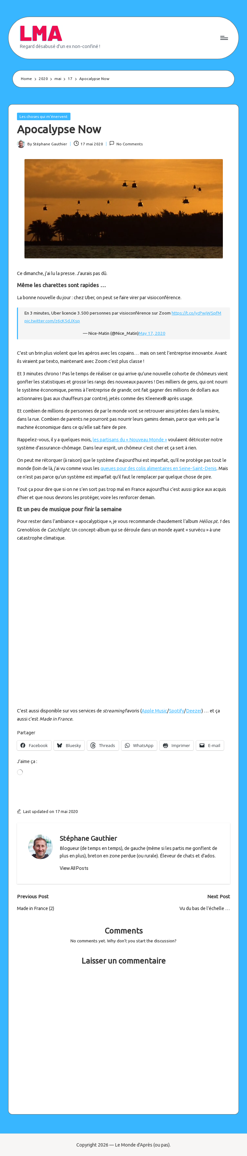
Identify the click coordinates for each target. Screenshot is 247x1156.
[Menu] (223, 38)
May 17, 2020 (152, 333)
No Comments (125, 143)
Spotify (176, 710)
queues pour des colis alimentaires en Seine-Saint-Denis (158, 468)
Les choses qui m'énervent (44, 116)
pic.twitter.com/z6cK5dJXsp (52, 320)
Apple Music (154, 710)
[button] (74, 868)
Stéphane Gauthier (88, 838)
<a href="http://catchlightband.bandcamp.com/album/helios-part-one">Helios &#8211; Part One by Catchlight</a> (74, 623)
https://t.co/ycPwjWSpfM (196, 313)
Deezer (194, 710)
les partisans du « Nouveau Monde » (130, 439)
